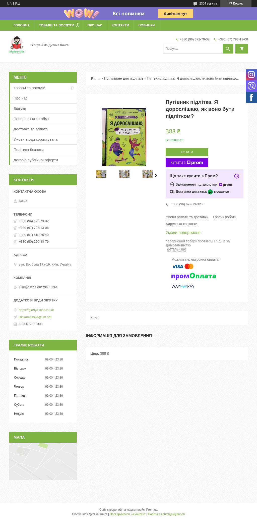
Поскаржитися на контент (127, 514)
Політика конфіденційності (166, 514)
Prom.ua (152, 509)
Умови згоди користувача (35, 139)
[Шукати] (228, 49)
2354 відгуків (208, 3)
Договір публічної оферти (36, 160)
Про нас (94, 25)
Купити (187, 152)
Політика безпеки (29, 149)
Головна (22, 25)
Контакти (120, 25)
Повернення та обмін (32, 119)
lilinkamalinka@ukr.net (35, 317)
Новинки (146, 25)
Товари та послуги (56, 25)
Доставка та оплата (31, 129)
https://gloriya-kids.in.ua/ (36, 310)
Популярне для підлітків (123, 78)
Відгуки (20, 108)
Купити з (187, 163)
